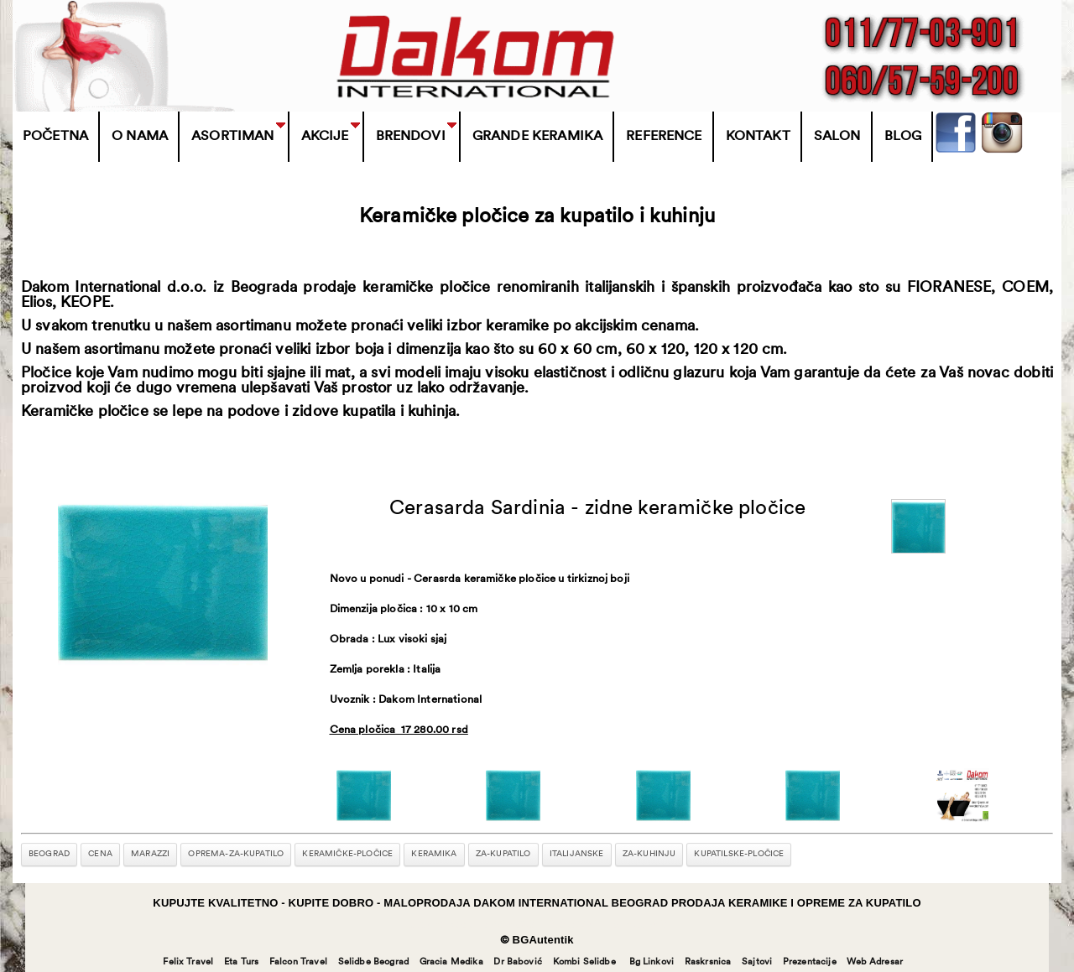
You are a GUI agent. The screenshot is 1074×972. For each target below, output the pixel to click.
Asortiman (232, 136)
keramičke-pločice (347, 854)
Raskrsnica (708, 962)
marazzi (150, 854)
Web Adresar (875, 962)
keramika (433, 854)
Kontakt (758, 136)
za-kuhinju (649, 854)
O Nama (140, 136)
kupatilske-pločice (739, 854)
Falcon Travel (298, 962)
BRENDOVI (411, 136)
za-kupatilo (503, 854)
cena (100, 854)
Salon (837, 136)
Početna (55, 136)
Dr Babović (517, 962)
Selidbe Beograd (373, 962)
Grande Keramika (537, 136)
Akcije (325, 136)
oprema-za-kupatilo (236, 854)
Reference (663, 136)
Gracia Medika (451, 962)
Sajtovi (757, 962)
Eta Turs (241, 962)
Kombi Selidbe (584, 962)
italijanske (577, 854)
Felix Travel (188, 962)
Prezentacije (810, 962)
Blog (903, 136)
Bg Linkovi (652, 962)
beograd (49, 854)
